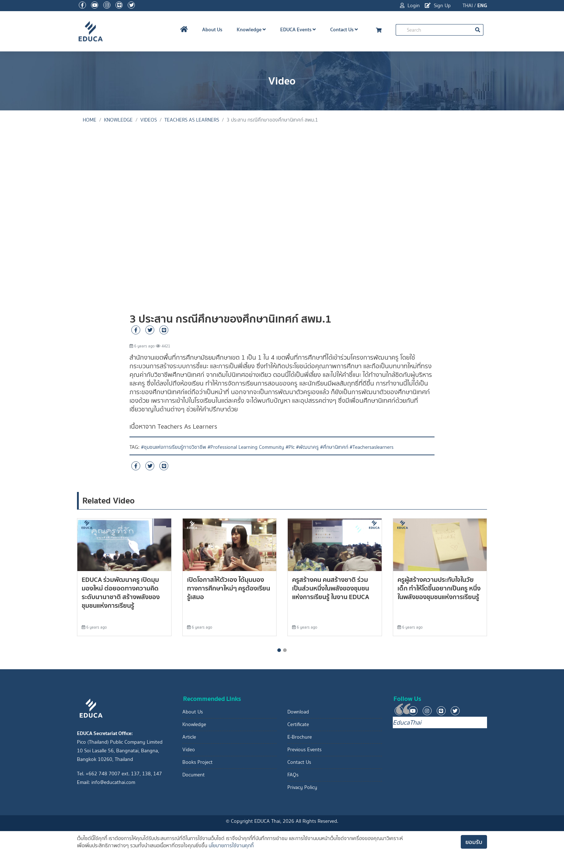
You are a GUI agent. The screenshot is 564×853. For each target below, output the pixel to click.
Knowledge (251, 29)
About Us (212, 29)
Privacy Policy (302, 787)
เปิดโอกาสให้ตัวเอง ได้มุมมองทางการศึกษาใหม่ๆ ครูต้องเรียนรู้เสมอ (228, 588)
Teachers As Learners (191, 120)
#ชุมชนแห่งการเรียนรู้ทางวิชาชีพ (173, 447)
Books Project (197, 762)
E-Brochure (299, 737)
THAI (468, 5)
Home (89, 120)
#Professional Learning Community (246, 447)
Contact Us (344, 29)
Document (193, 775)
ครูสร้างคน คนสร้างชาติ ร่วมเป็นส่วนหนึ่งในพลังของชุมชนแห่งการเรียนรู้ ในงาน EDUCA (330, 588)
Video (188, 749)
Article (189, 737)
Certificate (298, 724)
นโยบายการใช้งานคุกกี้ (231, 845)
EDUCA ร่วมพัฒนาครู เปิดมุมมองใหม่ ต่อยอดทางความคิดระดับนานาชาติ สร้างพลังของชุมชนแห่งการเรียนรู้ (121, 592)
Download (298, 712)
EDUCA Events (298, 29)
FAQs (293, 775)
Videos (148, 120)
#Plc (290, 447)
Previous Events (304, 749)
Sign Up (438, 5)
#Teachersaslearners (372, 447)
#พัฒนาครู (307, 447)
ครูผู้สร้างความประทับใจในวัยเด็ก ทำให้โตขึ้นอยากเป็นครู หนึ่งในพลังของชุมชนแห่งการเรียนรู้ (439, 588)
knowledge (118, 120)
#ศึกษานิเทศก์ (334, 447)
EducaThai (407, 722)
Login (410, 5)
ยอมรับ (473, 842)
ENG (482, 5)
